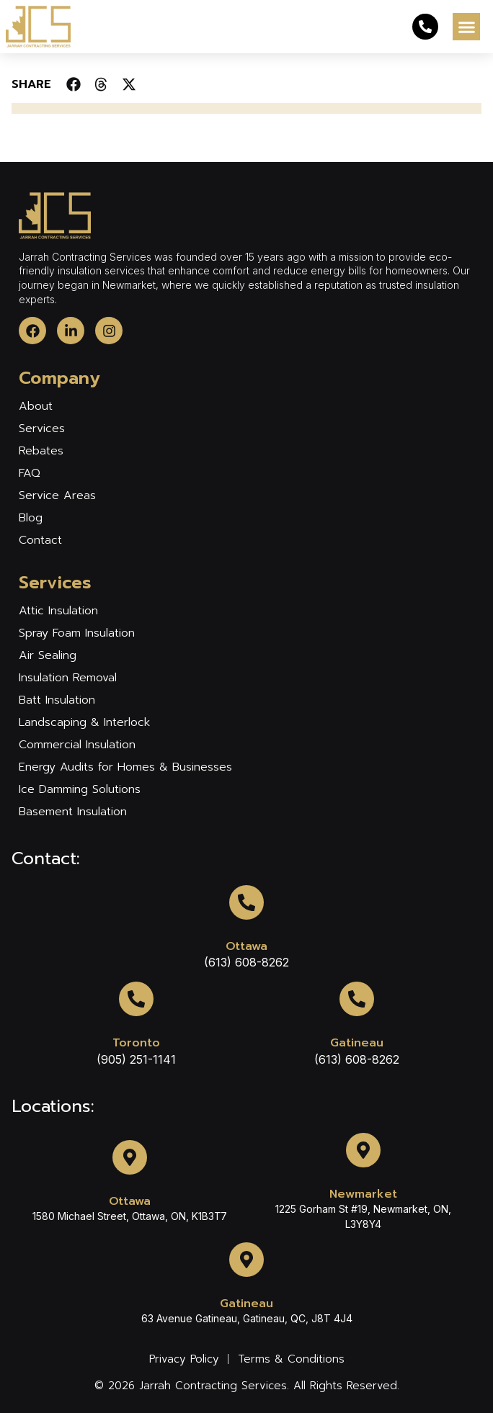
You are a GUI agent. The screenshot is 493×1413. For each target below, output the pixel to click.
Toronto (136, 1042)
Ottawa (246, 946)
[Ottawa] (246, 902)
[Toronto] (136, 999)
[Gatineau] (356, 999)
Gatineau (356, 1042)
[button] (466, 26)
